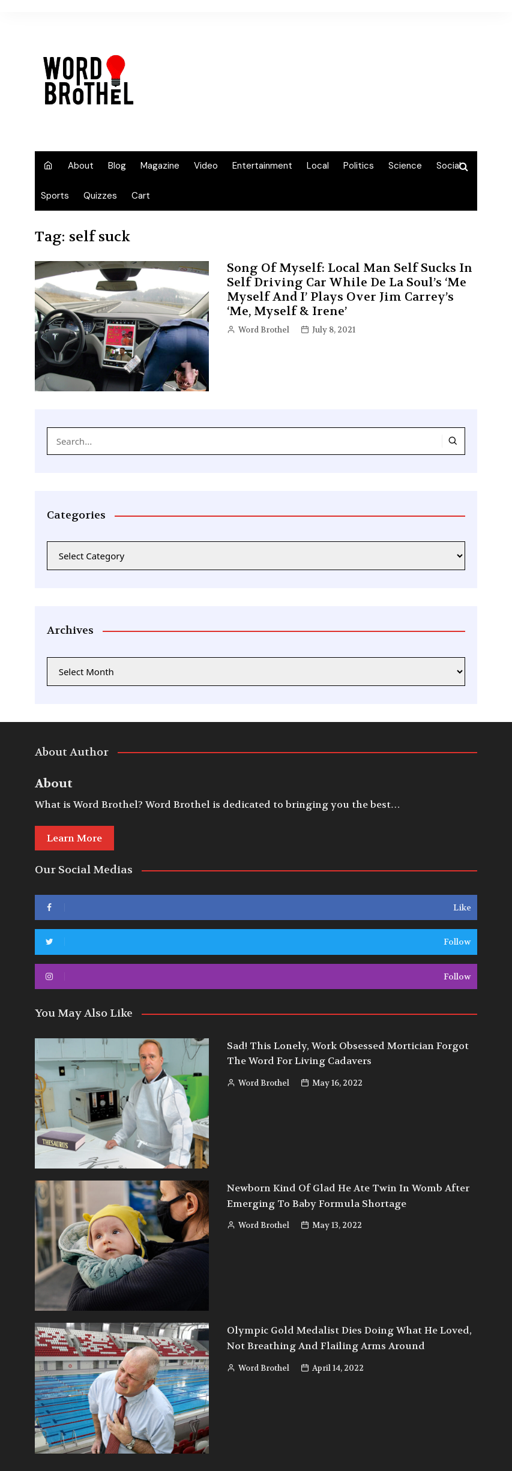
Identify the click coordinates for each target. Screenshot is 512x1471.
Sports (55, 196)
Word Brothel (263, 330)
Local (318, 166)
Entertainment (262, 166)
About (81, 166)
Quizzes (100, 196)
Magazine (159, 166)
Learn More (74, 838)
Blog (117, 166)
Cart (140, 196)
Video (206, 166)
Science (405, 166)
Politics (358, 166)
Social (448, 166)
